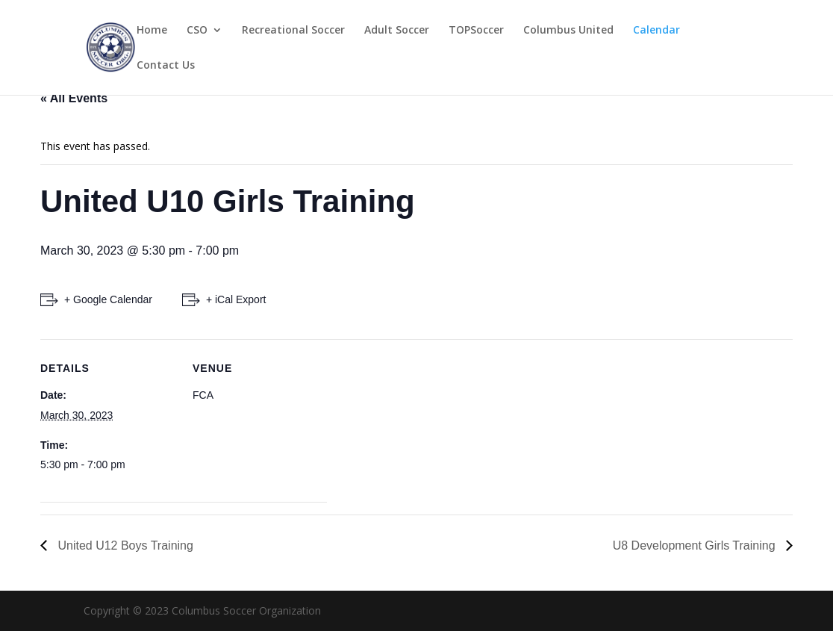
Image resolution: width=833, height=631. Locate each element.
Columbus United (568, 31)
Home (152, 31)
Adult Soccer (396, 31)
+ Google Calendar (108, 299)
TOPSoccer (476, 31)
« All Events (73, 98)
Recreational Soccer (293, 31)
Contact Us (166, 66)
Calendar (656, 31)
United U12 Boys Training (123, 545)
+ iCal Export (236, 299)
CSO (197, 31)
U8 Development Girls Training (696, 545)
